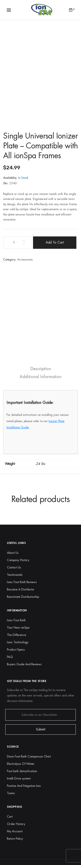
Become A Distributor (20, 589)
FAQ (10, 656)
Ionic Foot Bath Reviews (22, 582)
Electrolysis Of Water (21, 763)
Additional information (40, 377)
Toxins (11, 793)
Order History (16, 823)
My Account (15, 831)
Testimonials (15, 574)
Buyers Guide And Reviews (24, 664)
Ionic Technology (17, 642)
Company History (18, 560)
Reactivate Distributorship (23, 596)
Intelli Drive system (19, 778)
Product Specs (16, 649)
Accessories (25, 259)
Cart (10, 816)
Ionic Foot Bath (16, 620)
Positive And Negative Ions (24, 785)
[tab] (40, 369)
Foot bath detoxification (22, 771)
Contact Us (14, 567)
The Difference (16, 634)
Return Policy (15, 838)
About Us (13, 552)
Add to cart (55, 242)
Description (40, 369)
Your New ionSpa (18, 627)
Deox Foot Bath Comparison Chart (29, 756)
